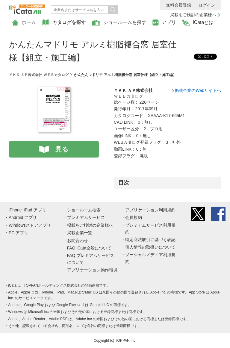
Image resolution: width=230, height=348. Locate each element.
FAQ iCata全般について (89, 248)
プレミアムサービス (86, 217)
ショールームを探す (119, 22)
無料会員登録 (178, 5)
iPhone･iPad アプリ (27, 210)
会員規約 (133, 217)
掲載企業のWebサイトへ (198, 90)
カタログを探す (64, 22)
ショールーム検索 (84, 210)
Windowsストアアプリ (30, 225)
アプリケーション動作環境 (92, 269)
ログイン (206, 5)
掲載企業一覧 (79, 232)
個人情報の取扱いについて (150, 247)
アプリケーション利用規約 (150, 210)
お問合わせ (77, 240)
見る (62, 149)
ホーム (24, 22)
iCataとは (198, 22)
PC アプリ (18, 232)
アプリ (164, 22)
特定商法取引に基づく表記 (150, 239)
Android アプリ (23, 217)
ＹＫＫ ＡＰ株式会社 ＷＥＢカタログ (39, 75)
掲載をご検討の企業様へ (193, 14)
